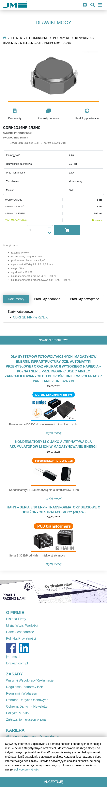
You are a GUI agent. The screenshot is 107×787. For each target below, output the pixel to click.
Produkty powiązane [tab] (84, 299)
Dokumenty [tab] (16, 299)
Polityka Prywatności (21, 638)
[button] (14, 114)
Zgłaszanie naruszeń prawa (26, 719)
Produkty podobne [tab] (47, 299)
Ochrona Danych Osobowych (27, 700)
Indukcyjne (61, 38)
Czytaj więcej (54, 433)
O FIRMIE (15, 612)
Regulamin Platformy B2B (24, 687)
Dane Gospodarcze (20, 632)
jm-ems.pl (13, 657)
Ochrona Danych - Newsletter (27, 706)
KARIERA (15, 730)
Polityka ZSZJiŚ (17, 713)
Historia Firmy (16, 619)
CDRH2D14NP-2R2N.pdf (31, 317)
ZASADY (14, 674)
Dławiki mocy (84, 38)
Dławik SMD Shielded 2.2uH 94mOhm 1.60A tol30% (37, 42)
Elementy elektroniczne (29, 38)
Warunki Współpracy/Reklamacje (30, 680)
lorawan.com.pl (17, 663)
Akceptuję (53, 782)
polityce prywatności (26, 769)
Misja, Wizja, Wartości (22, 625)
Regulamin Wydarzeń (21, 693)
